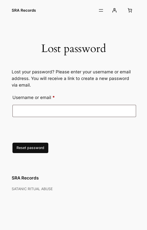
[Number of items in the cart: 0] (130, 10)
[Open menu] (101, 10)
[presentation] (46, 131)
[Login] (114, 10)
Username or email (42, 96)
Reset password (30, 147)
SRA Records (24, 10)
